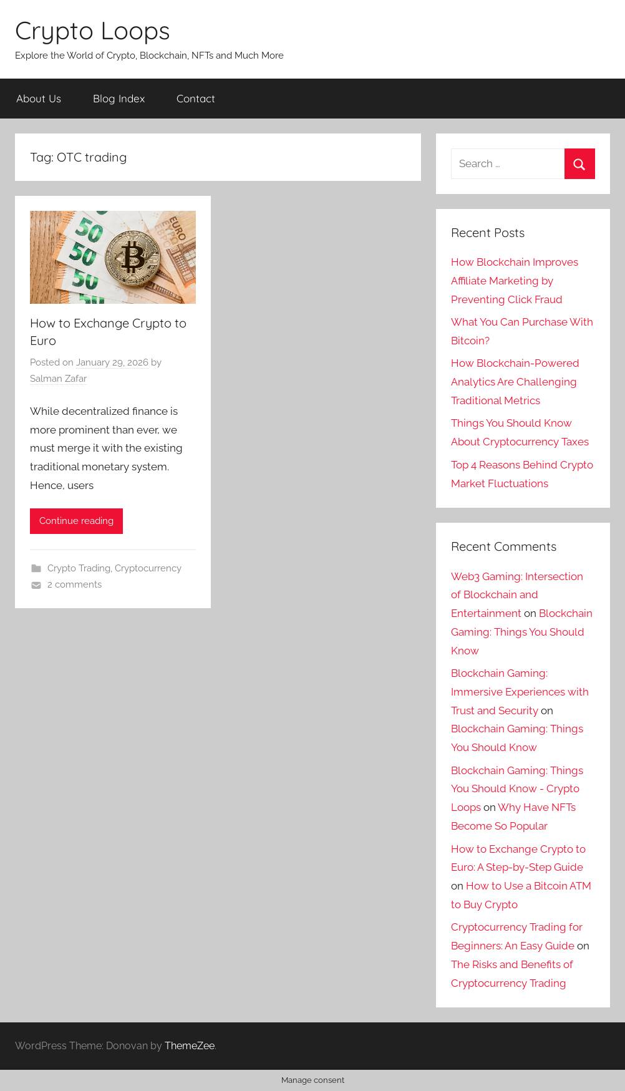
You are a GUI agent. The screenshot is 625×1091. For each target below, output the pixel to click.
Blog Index (119, 98)
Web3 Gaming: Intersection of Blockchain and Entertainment (517, 595)
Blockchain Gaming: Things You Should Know (522, 632)
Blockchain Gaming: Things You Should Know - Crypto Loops (517, 789)
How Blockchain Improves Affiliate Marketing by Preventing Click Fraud (514, 281)
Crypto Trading (78, 568)
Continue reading (76, 520)
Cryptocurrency (148, 568)
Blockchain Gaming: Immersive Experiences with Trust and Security (520, 692)
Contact (196, 98)
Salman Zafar (58, 378)
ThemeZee (190, 1046)
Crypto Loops (92, 30)
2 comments (74, 584)
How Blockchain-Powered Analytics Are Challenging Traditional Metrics (515, 382)
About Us (38, 98)
